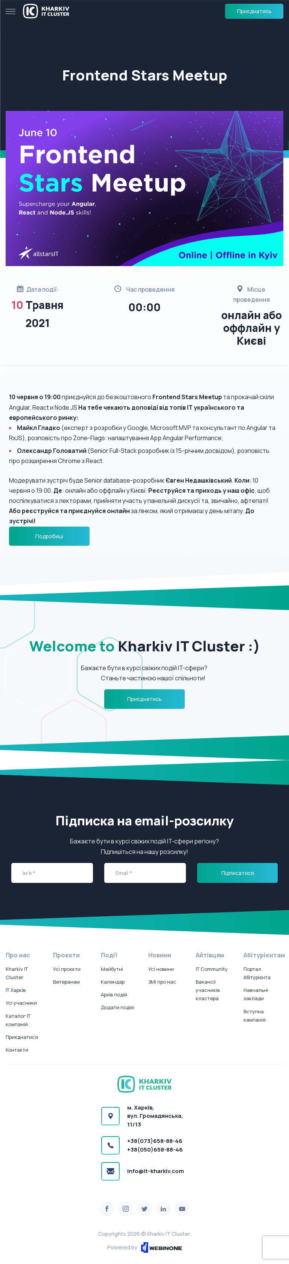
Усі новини (161, 969)
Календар (113, 981)
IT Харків (16, 990)
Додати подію (117, 1007)
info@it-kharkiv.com (155, 1171)
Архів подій (114, 994)
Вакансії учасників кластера (208, 990)
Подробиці (49, 536)
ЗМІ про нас (162, 981)
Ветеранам (66, 981)
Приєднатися (22, 1037)
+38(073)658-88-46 (155, 1141)
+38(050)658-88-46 (155, 1149)
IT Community (212, 969)
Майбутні (112, 969)
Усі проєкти (67, 969)
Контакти (17, 1049)
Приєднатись (254, 11)
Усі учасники (21, 1002)
